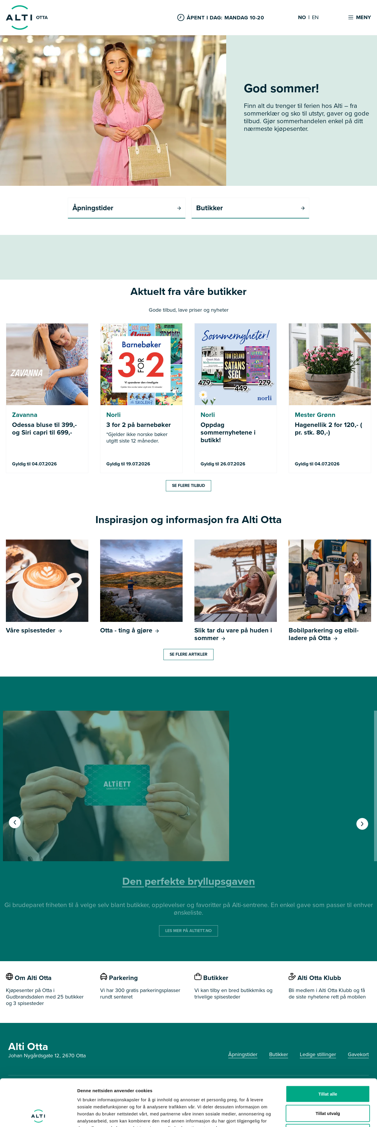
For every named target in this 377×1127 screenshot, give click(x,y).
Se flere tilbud (188, 485)
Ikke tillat (327, 1088)
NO (302, 18)
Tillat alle (327, 1049)
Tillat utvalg (327, 1069)
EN (315, 18)
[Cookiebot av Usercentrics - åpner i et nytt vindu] (38, 1115)
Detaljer (313, 1115)
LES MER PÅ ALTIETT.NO (188, 931)
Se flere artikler (188, 654)
